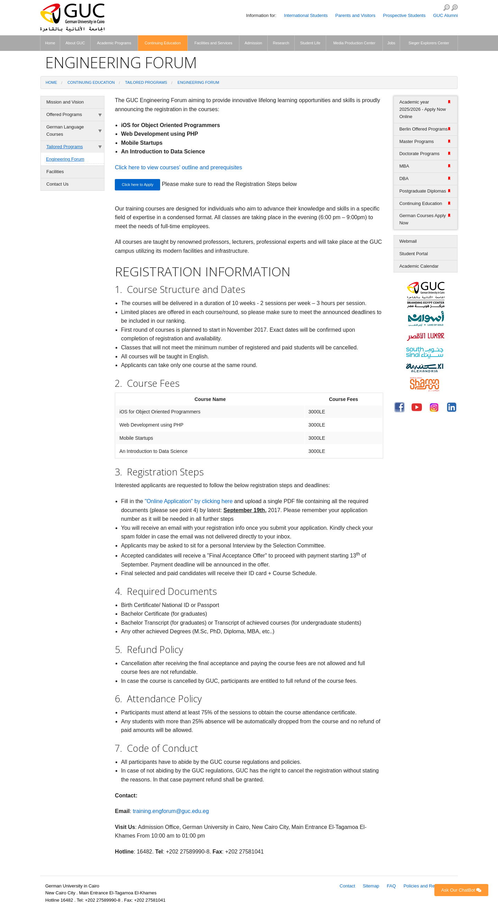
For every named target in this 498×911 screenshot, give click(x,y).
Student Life (310, 43)
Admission (253, 43)
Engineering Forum (198, 82)
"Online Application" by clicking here (188, 501)
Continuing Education (163, 43)
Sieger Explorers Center (428, 43)
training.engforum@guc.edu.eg (171, 811)
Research (281, 43)
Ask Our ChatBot (461, 890)
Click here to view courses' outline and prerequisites (178, 167)
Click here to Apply (137, 184)
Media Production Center (354, 43)
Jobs (391, 43)
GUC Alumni (445, 15)
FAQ (391, 885)
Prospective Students (404, 15)
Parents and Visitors (355, 15)
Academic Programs (114, 43)
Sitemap (371, 885)
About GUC (75, 43)
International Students (306, 15)
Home (50, 43)
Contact (347, 885)
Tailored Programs (146, 82)
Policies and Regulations (428, 885)
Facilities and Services (213, 43)
